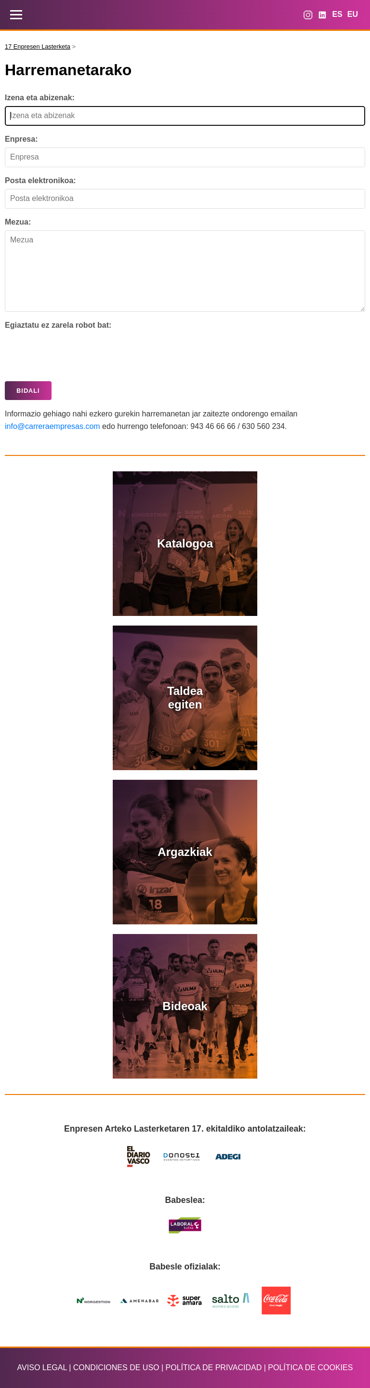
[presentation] (78, 353)
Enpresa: (21, 139)
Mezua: (18, 222)
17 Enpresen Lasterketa (37, 46)
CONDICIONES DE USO (116, 1367)
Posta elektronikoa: (40, 180)
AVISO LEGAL (42, 1367)
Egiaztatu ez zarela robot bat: (58, 325)
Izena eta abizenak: (40, 97)
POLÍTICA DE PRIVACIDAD (214, 1367)
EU (352, 14)
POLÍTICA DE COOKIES (310, 1367)
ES (337, 14)
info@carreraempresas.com (52, 426)
